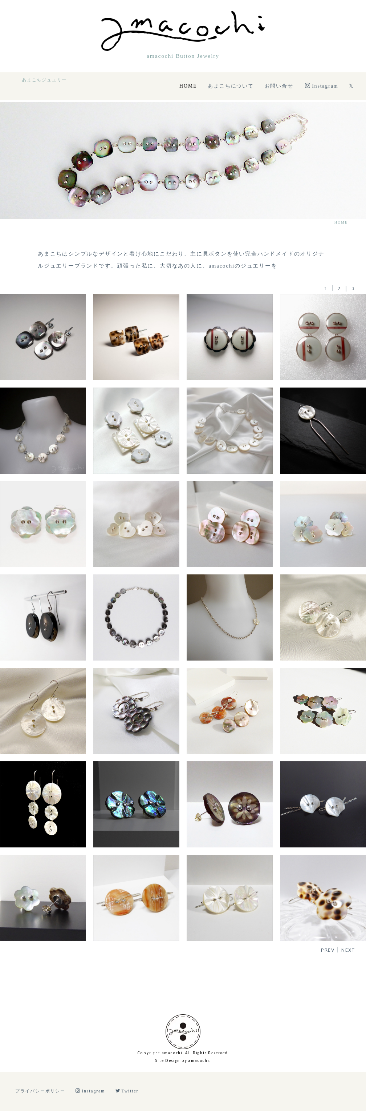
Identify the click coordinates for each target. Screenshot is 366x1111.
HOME (188, 86)
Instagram (321, 86)
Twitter (127, 1091)
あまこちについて (230, 86)
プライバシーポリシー (40, 1091)
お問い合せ (279, 86)
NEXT (348, 950)
